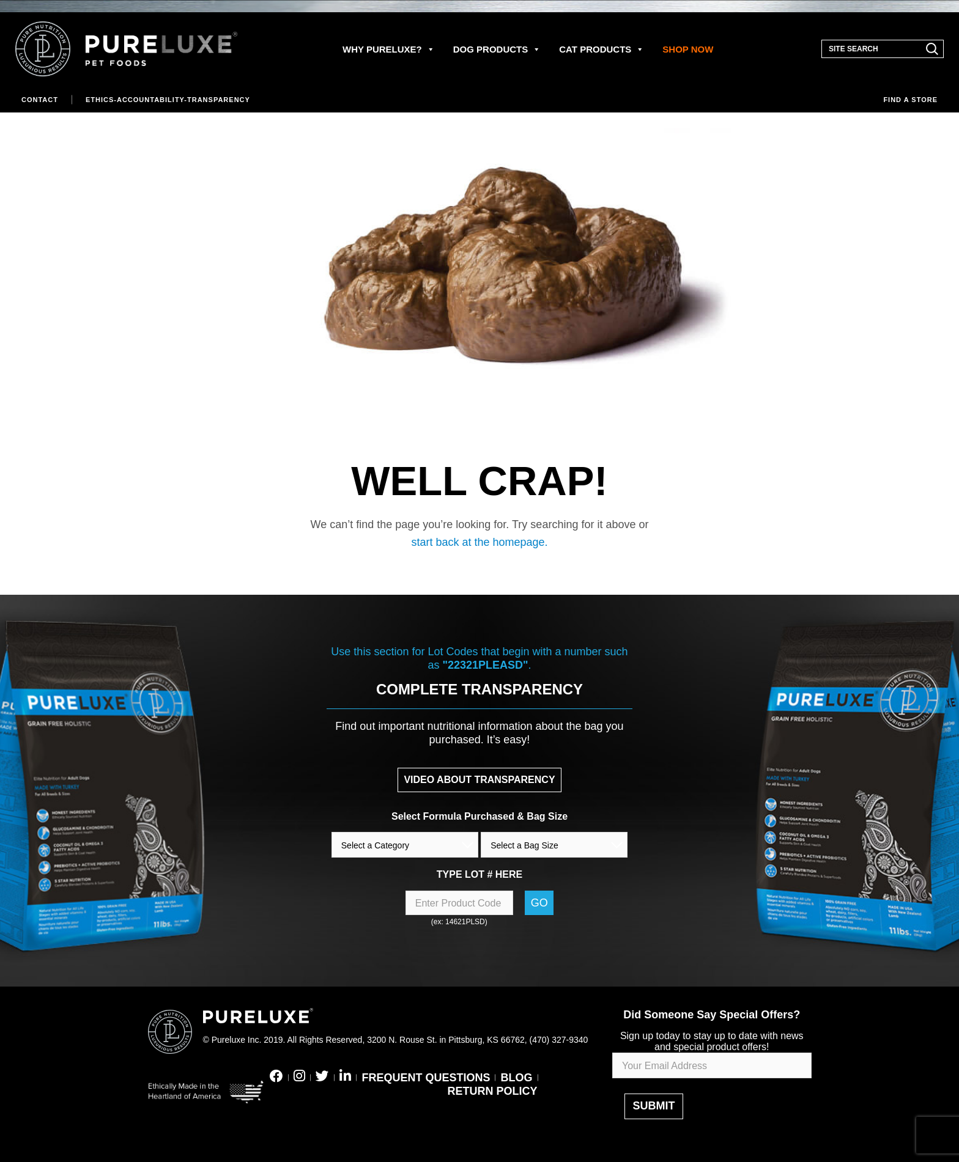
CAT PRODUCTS (601, 49)
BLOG (517, 1078)
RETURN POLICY (492, 1091)
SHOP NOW (687, 49)
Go (539, 903)
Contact (39, 99)
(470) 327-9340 (559, 1040)
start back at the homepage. (479, 542)
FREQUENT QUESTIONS (425, 1078)
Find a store (910, 99)
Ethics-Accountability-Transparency (168, 99)
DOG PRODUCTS (497, 49)
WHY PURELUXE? (388, 49)
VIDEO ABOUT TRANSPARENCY (479, 779)
